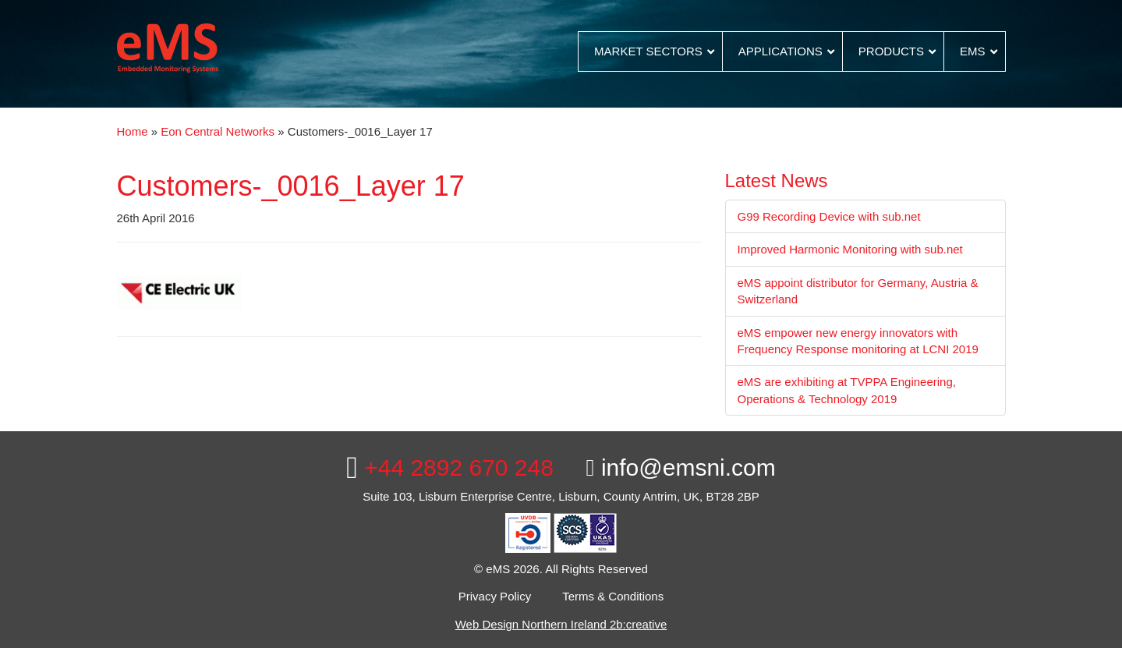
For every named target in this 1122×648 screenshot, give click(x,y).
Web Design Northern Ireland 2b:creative (561, 624)
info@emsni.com (681, 467)
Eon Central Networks (217, 131)
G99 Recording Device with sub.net (829, 216)
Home (132, 131)
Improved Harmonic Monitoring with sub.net (850, 249)
